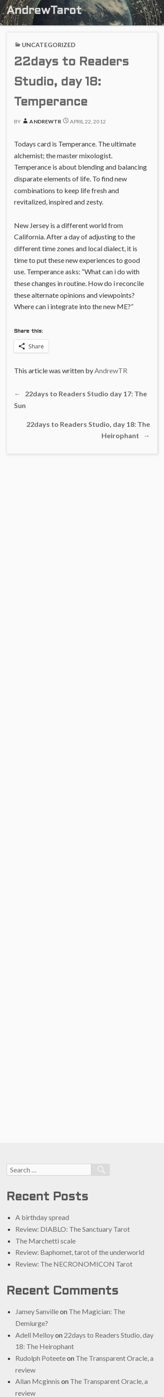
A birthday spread (42, 1217)
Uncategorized (49, 44)
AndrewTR (41, 121)
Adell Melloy (34, 1335)
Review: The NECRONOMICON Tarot (74, 1264)
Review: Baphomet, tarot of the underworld (79, 1252)
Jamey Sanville (37, 1311)
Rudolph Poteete (40, 1358)
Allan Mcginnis (37, 1381)
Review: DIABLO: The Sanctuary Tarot (72, 1229)
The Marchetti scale (45, 1241)
